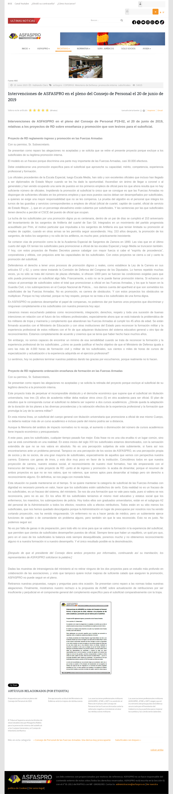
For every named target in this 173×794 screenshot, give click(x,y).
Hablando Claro (40, 85)
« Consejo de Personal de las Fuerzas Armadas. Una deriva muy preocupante (72, 739)
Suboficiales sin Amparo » (128, 739)
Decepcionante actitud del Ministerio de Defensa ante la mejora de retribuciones (65, 699)
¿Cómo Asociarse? (66, 3)
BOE (10, 3)
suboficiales (124, 85)
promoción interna (107, 85)
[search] (107, 20)
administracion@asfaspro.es (130, 784)
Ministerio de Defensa (86, 85)
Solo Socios (128, 48)
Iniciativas (63, 48)
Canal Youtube (22, 3)
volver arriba (157, 749)
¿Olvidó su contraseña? (43, 3)
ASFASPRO (43, 48)
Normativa (83, 48)
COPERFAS (68, 85)
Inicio (26, 48)
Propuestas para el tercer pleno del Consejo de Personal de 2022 (22, 699)
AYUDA (147, 48)
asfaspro (57, 85)
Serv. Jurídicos (105, 48)
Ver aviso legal (36, 788)
